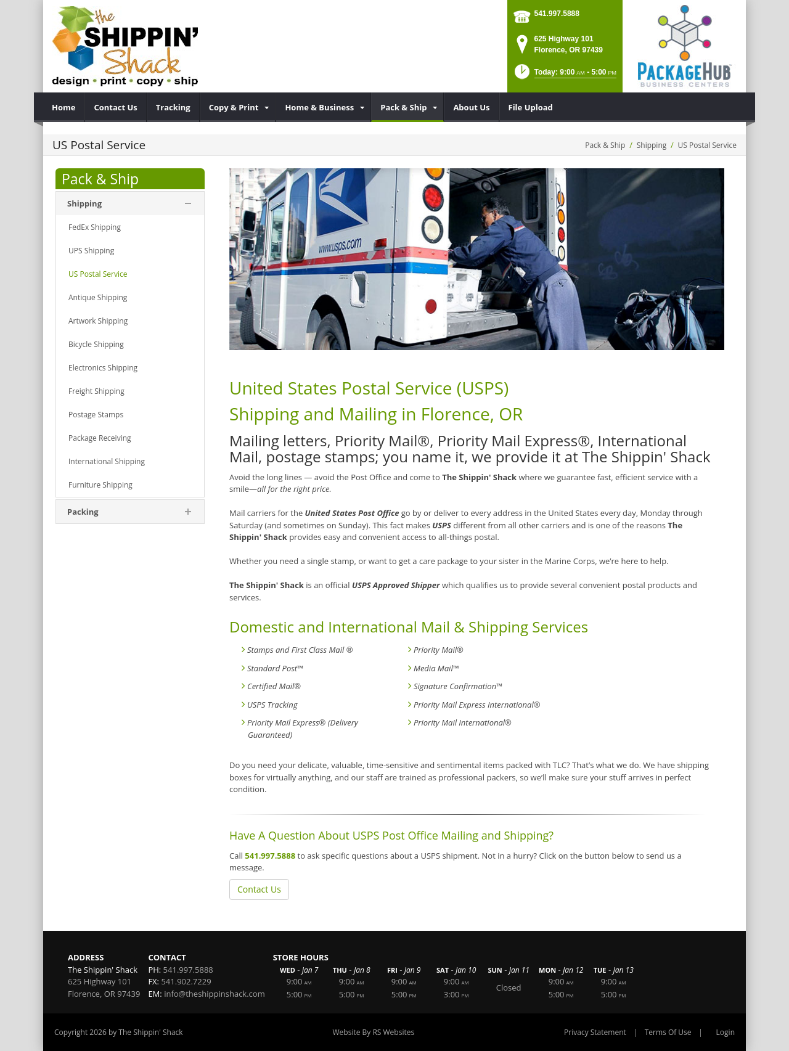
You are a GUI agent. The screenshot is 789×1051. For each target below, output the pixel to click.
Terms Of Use (668, 1032)
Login (725, 1032)
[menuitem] (63, 107)
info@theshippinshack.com (214, 993)
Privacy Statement (595, 1032)
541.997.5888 (556, 13)
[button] (564, 75)
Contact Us (259, 889)
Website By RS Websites (374, 1032)
